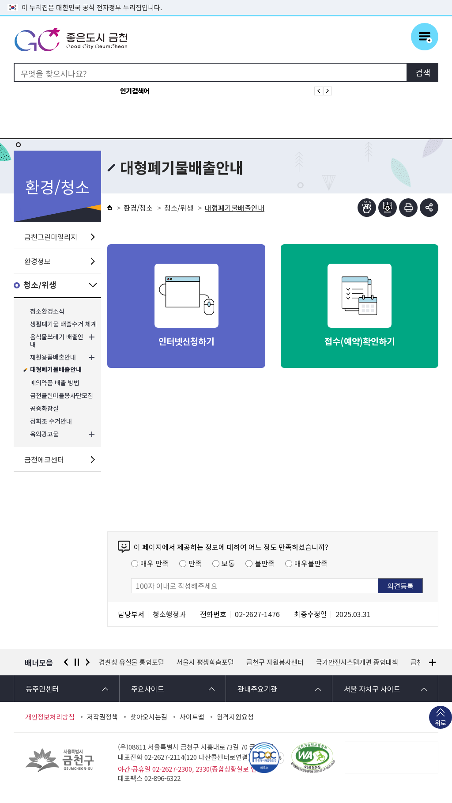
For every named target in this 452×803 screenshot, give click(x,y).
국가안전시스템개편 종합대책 (357, 662)
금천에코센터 (44, 459)
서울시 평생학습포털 (205, 662)
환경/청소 (138, 207)
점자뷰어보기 (367, 207)
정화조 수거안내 (51, 421)
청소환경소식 (47, 311)
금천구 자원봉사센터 (275, 662)
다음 (88, 662)
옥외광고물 (44, 434)
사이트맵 (192, 717)
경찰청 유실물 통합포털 (131, 662)
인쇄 (408, 207)
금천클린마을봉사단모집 (61, 395)
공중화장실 (44, 408)
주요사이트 (147, 688)
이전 (66, 662)
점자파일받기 (387, 207)
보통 (228, 563)
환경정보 (37, 261)
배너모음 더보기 (432, 662)
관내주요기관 (257, 688)
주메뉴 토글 (424, 36)
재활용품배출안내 (53, 357)
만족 (195, 563)
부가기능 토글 (429, 207)
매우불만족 (311, 563)
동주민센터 (42, 688)
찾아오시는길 (148, 717)
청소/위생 (39, 285)
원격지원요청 (235, 717)
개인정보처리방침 (50, 717)
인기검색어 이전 (318, 91)
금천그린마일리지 (50, 236)
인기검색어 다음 (327, 91)
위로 (440, 723)
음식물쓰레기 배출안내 (56, 340)
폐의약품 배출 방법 (54, 382)
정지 (77, 662)
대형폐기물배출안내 (56, 370)
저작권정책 (102, 717)
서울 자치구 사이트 (372, 688)
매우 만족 (154, 563)
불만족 (265, 563)
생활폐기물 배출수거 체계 (63, 324)
